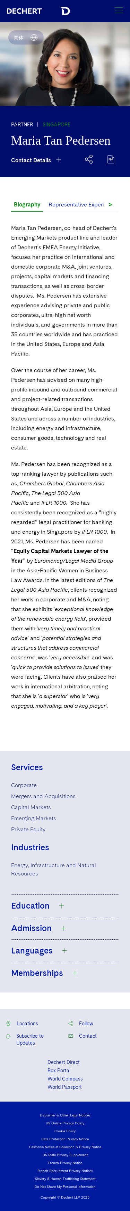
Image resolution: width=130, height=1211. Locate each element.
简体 (19, 37)
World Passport (64, 1087)
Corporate (24, 785)
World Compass (65, 1079)
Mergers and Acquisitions (43, 796)
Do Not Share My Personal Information (65, 1186)
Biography (27, 204)
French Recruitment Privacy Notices (65, 1171)
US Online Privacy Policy (65, 1123)
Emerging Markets (33, 818)
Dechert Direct (63, 1062)
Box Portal (58, 1070)
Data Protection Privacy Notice (65, 1139)
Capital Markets (31, 807)
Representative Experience (83, 204)
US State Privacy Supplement (65, 1155)
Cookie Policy (65, 1131)
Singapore (56, 124)
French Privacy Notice (65, 1163)
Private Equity (28, 829)
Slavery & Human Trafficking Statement (65, 1178)
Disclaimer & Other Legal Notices (65, 1115)
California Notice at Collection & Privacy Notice (65, 1147)
